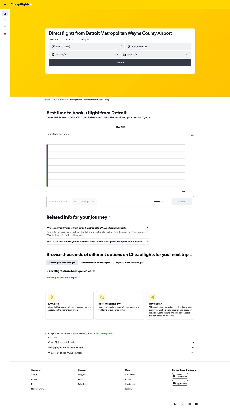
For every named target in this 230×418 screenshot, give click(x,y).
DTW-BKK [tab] (120, 127)
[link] (175, 404)
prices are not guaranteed (105, 334)
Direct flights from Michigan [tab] (62, 262)
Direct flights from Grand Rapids (62, 277)
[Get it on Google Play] (180, 376)
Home (47, 100)
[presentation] (192, 135)
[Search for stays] (5, 20)
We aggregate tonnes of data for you (121, 347)
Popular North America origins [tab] (95, 262)
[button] (5, 4)
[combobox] (54, 39)
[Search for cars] (5, 26)
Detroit (63, 100)
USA (55, 100)
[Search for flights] (5, 13)
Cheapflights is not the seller (121, 342)
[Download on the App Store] (180, 383)
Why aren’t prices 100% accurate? (121, 353)
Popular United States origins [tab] (129, 262)
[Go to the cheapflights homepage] (21, 4)
